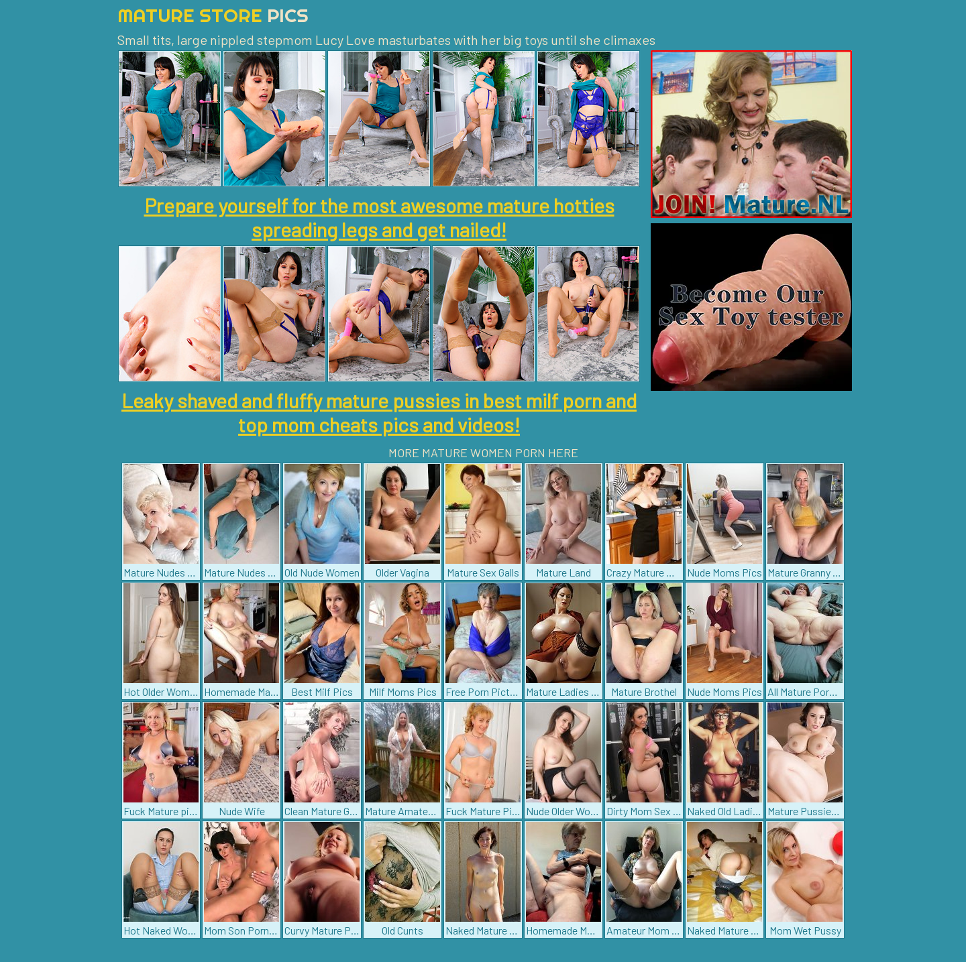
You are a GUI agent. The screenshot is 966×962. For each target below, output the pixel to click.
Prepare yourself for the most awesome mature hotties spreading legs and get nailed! (379, 217)
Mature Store (213, 15)
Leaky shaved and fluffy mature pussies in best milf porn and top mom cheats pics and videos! (379, 412)
